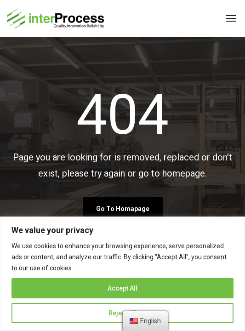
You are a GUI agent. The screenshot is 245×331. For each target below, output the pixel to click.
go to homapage (122, 208)
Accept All (122, 288)
